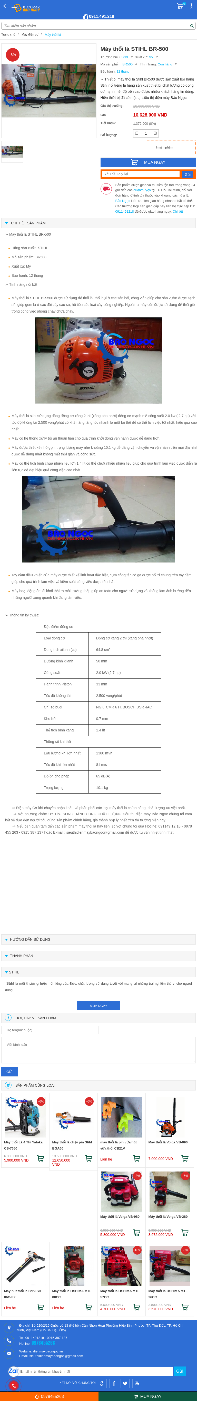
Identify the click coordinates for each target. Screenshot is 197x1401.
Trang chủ (8, 34)
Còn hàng (165, 64)
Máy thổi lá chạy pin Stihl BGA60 (72, 1145)
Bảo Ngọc (122, 201)
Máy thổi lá (53, 35)
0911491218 (124, 211)
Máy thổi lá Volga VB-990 (168, 1142)
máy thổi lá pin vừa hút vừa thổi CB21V (118, 1145)
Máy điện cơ (30, 34)
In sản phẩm (164, 147)
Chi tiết (178, 211)
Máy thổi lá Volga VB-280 (168, 1217)
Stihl (124, 57)
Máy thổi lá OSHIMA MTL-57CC (120, 1294)
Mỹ (151, 57)
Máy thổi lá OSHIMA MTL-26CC (168, 1294)
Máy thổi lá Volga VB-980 (120, 1217)
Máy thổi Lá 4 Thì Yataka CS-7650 (23, 1145)
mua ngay (98, 1006)
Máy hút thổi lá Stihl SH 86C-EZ (22, 1294)
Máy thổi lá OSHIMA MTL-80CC (72, 1294)
